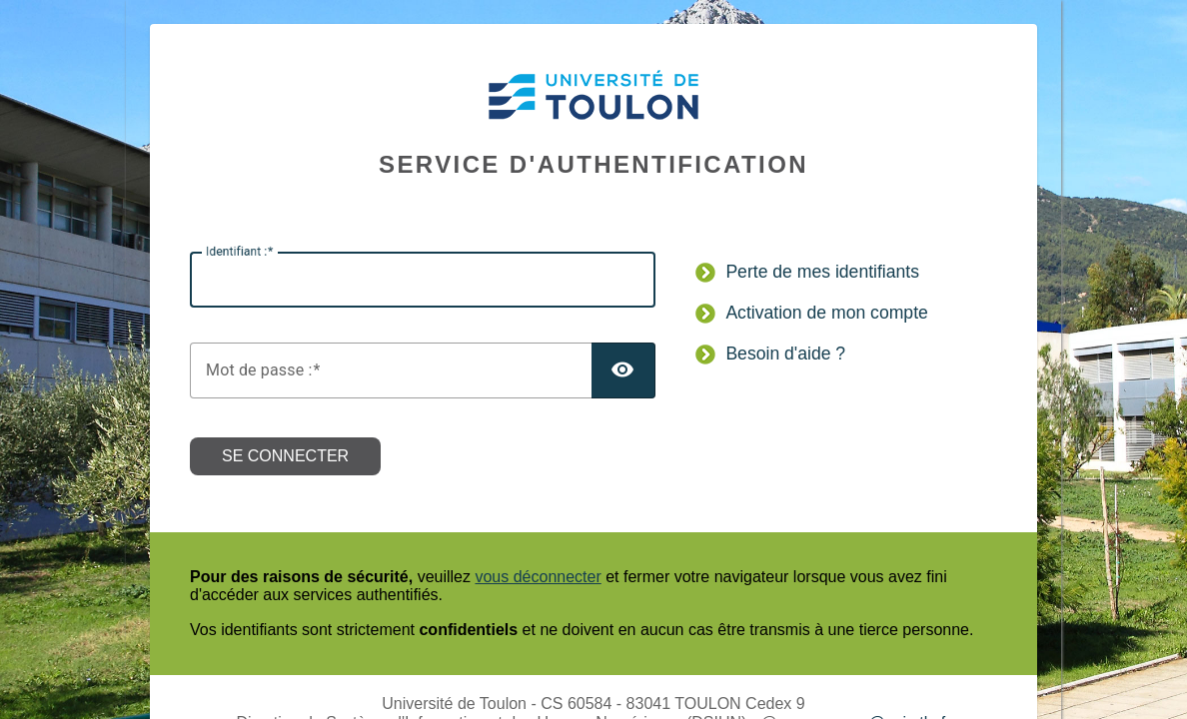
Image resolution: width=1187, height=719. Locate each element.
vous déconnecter (537, 576)
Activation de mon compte (826, 313)
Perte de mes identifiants (822, 272)
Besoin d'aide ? (785, 353)
